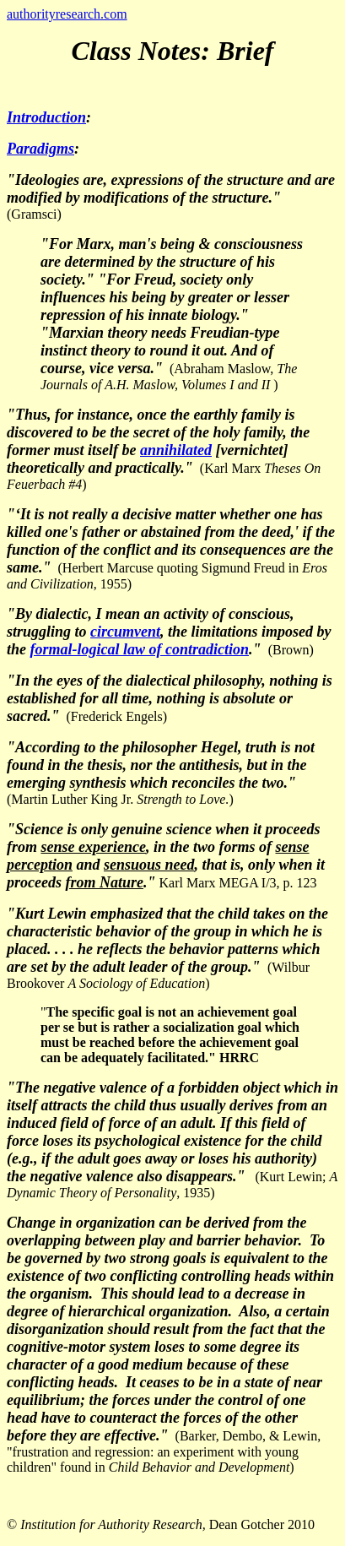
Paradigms (40, 148)
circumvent (125, 631)
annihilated (176, 450)
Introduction (46, 117)
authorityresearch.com (67, 14)
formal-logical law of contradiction (140, 649)
